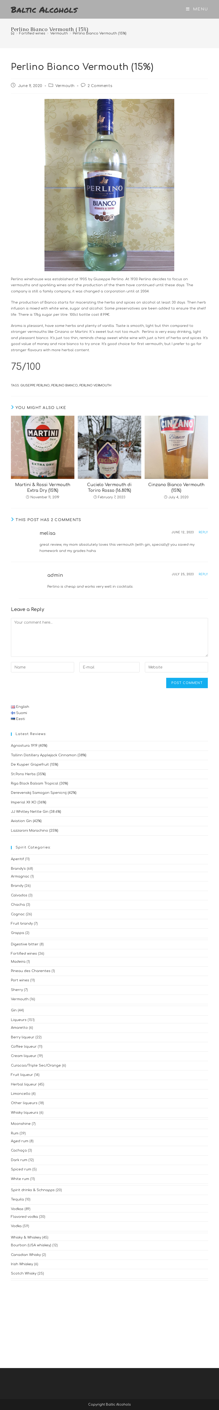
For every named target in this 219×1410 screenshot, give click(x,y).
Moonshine (21, 1124)
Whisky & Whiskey (26, 1237)
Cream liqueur (23, 1056)
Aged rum (19, 1141)
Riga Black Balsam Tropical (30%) (39, 783)
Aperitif (17, 859)
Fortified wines (24, 953)
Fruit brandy (22, 923)
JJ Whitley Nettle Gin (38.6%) (36, 812)
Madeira (18, 961)
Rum (14, 1133)
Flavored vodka (24, 1217)
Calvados (19, 895)
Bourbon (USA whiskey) (31, 1245)
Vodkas (17, 1209)
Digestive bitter (24, 944)
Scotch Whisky (23, 1273)
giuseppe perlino (35, 385)
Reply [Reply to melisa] (203, 532)
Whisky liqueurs (24, 1112)
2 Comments (100, 86)
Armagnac (20, 876)
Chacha (18, 905)
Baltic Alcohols (44, 9)
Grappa (17, 933)
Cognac (18, 914)
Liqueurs (19, 1020)
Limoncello (20, 1094)
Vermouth (65, 86)
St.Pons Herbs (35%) (28, 774)
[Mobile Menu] (197, 9)
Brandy (17, 886)
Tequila (17, 1199)
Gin (14, 1010)
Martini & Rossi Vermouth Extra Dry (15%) (42, 488)
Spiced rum (21, 1169)
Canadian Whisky (26, 1255)
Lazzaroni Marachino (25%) (34, 830)
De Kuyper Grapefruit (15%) (34, 764)
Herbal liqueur (24, 1084)
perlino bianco (64, 385)
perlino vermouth (95, 385)
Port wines (20, 980)
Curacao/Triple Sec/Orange (36, 1065)
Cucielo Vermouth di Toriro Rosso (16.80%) (109, 488)
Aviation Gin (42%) (26, 821)
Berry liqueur (22, 1037)
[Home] (12, 33)
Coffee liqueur (24, 1046)
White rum (20, 1179)
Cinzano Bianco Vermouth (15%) (176, 488)
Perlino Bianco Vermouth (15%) (99, 33)
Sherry (17, 990)
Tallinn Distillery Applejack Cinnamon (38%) (48, 755)
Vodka (16, 1226)
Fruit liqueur (22, 1075)
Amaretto (19, 1028)
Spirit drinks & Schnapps (33, 1190)
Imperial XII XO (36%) (28, 802)
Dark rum (19, 1160)
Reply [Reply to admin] (203, 574)
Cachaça (19, 1150)
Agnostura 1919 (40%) (29, 745)
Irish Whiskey (22, 1264)
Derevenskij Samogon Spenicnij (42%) (43, 793)
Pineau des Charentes (30, 971)
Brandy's (18, 869)
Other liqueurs (24, 1103)
